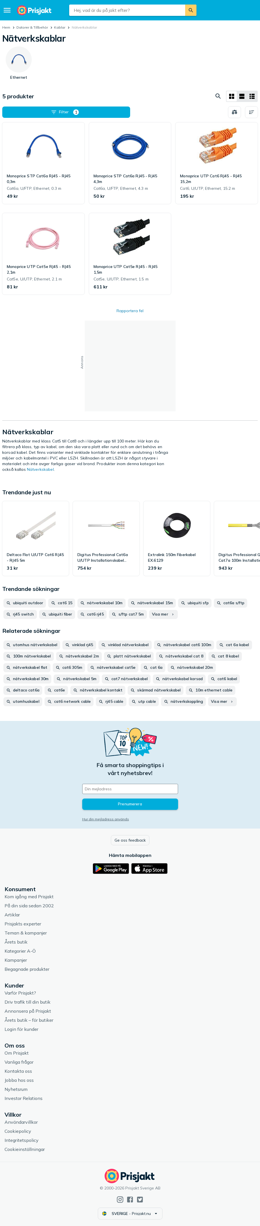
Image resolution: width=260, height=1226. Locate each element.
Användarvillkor (21, 1122)
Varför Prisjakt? (20, 993)
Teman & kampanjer (26, 933)
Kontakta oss (18, 1071)
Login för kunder (21, 1029)
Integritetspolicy (22, 1140)
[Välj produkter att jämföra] (234, 112)
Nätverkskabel (40, 469)
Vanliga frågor (19, 1062)
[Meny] (7, 10)
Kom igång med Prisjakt (29, 896)
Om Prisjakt (17, 1053)
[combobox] (127, 10)
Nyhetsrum (16, 1089)
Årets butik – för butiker (29, 1020)
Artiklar (12, 915)
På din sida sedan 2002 (29, 905)
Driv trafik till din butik (27, 1002)
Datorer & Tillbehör (32, 27)
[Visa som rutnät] (232, 96)
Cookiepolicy (18, 1131)
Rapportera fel (130, 310)
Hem (6, 27)
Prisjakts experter (23, 924)
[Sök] (190, 10)
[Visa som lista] (242, 96)
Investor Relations (24, 1098)
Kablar (59, 27)
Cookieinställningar (25, 1149)
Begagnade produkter (27, 969)
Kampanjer (16, 960)
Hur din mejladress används (105, 819)
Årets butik (16, 942)
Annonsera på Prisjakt (28, 1011)
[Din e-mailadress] (130, 789)
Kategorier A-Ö (20, 951)
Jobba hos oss (19, 1080)
